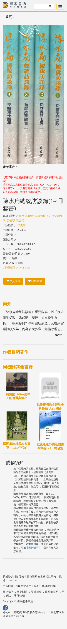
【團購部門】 (33, 547)
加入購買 (13, 281)
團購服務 (36, 591)
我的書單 (35, 281)
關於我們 (8, 591)
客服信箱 (19, 595)
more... (59, 335)
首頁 (8, 17)
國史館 (22, 225)
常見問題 (22, 591)
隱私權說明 (51, 591)
